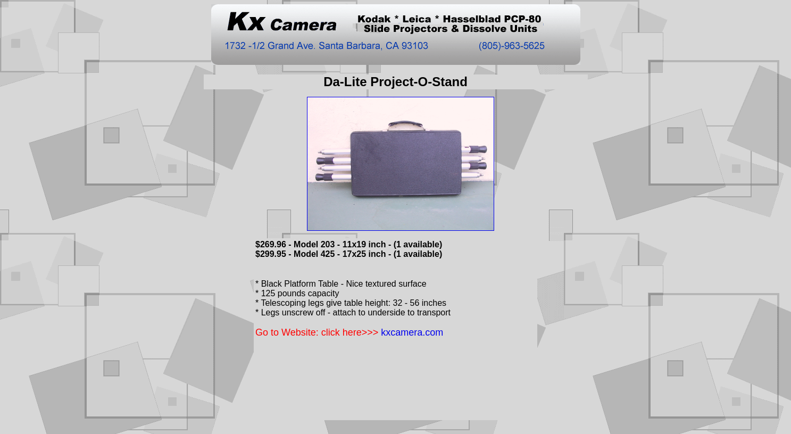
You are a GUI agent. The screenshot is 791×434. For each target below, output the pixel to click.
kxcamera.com (412, 332)
